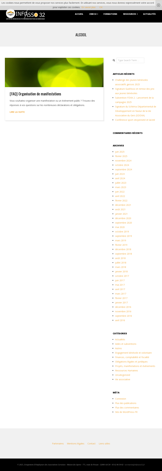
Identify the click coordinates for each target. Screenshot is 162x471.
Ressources (129, 14)
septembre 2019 (123, 235)
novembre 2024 (123, 160)
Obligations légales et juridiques (131, 361)
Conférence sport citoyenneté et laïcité (135, 119)
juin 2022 (120, 191)
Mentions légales (75, 443)
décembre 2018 (123, 249)
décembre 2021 (123, 204)
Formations (110, 14)
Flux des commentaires (127, 407)
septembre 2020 (123, 222)
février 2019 (121, 244)
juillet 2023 (120, 182)
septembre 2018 (123, 253)
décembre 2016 (123, 306)
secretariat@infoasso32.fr (135, 465)
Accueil (79, 14)
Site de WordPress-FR (126, 411)
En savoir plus (88, 7)
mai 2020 (120, 227)
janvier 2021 (121, 213)
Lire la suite (17, 111)
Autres (118, 348)
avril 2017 (120, 289)
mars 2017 (120, 293)
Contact (91, 443)
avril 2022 (120, 196)
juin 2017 (120, 280)
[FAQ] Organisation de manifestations (35, 93)
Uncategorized (122, 374)
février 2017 (121, 298)
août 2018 (120, 258)
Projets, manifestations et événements (135, 366)
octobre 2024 (122, 165)
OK (101, 7)
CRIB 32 (92, 14)
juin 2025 (120, 151)
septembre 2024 (123, 169)
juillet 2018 (120, 262)
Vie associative (122, 379)
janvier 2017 (121, 302)
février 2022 (121, 200)
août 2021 (120, 209)
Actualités (149, 14)
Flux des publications (125, 403)
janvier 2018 (121, 271)
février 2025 (121, 156)
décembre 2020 (123, 218)
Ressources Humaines (126, 370)
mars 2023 (120, 187)
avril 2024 (120, 178)
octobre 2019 (122, 231)
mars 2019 (120, 240)
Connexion (120, 398)
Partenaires (58, 443)
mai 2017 (120, 284)
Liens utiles (104, 443)
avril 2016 (120, 320)
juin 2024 (120, 173)
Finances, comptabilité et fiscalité (132, 357)
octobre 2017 (122, 275)
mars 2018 (120, 267)
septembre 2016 (123, 315)
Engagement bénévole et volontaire (133, 352)
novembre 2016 (123, 311)
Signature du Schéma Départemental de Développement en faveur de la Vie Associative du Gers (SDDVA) (135, 111)
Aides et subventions (125, 343)
